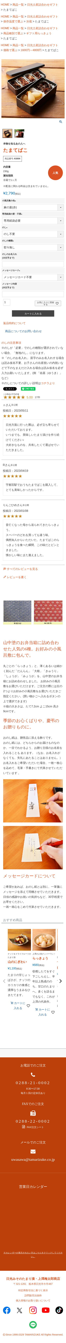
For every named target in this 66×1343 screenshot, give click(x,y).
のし (5, 227)
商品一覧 (18, 4)
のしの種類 (8, 240)
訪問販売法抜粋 (33, 1295)
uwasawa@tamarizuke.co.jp (33, 1159)
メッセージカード (11, 270)
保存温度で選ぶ (13, 21)
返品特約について (14, 323)
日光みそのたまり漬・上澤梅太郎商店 (33, 1279)
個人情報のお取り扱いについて (33, 1300)
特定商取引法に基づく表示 (33, 1290)
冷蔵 (29, 21)
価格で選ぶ (10, 50)
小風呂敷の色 (9, 200)
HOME (5, 4)
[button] (4, 981)
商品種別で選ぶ (13, 33)
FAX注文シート (33, 1127)
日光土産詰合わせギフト (42, 4)
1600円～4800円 (31, 50)
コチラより (48, 383)
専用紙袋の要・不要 (12, 214)
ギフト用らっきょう (39, 33)
